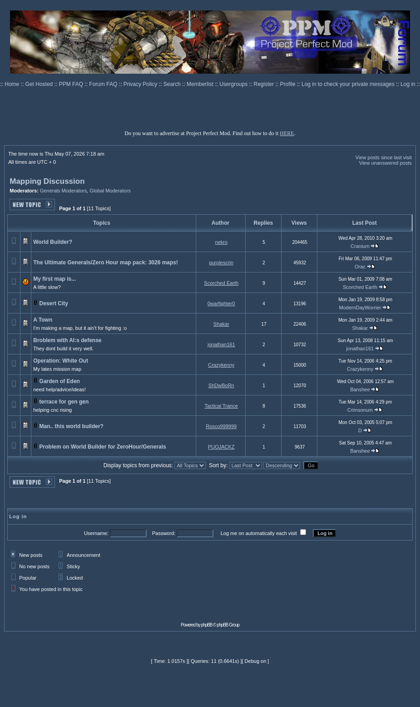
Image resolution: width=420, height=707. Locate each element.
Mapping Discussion (47, 181)
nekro (221, 242)
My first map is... (54, 279)
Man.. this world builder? (72, 426)
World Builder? (52, 242)
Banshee (360, 389)
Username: (96, 533)
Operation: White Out (60, 361)
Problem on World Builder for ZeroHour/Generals (103, 447)
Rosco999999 (221, 426)
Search (172, 84)
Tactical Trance (220, 406)
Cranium (360, 246)
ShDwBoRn (221, 385)
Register (265, 84)
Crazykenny (221, 365)
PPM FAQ (72, 84)
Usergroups (234, 84)
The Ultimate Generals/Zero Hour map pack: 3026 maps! (105, 262)
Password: (163, 533)
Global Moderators (110, 190)
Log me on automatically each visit (259, 533)
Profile (288, 84)
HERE (287, 133)
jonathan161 (221, 344)
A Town (42, 320)
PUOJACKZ (221, 446)
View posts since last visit (384, 157)
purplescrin (221, 262)
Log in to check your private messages (348, 84)
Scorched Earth (221, 283)
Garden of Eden (60, 381)
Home (12, 84)
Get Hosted (39, 84)
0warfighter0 (221, 303)
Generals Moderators (63, 190)
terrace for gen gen (64, 402)
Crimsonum (360, 410)
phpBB (206, 624)
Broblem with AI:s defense (67, 340)
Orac (360, 266)
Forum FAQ (104, 84)
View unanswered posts (385, 163)
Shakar (221, 324)
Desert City (54, 303)
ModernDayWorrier (360, 307)
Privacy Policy (141, 84)
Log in (407, 84)
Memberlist (201, 84)
